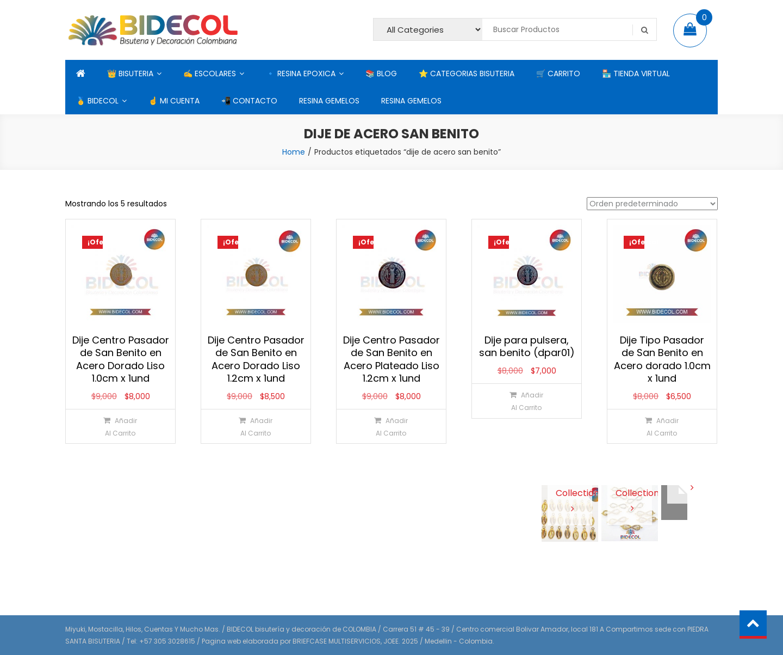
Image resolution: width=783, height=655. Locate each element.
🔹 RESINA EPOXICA (300, 73)
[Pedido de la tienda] (652, 203)
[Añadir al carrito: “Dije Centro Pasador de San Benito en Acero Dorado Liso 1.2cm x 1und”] (255, 426)
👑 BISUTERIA (130, 73)
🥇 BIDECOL (97, 100)
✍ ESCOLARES (209, 73)
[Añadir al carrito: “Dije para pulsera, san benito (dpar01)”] (526, 401)
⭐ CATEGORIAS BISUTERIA (466, 73)
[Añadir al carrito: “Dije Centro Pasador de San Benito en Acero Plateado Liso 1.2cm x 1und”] (390, 426)
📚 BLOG (381, 73)
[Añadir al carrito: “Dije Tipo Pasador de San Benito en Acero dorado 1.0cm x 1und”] (661, 426)
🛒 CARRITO (558, 73)
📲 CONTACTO (249, 100)
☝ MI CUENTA (174, 100)
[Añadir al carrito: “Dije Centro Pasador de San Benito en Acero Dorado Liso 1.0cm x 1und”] (120, 426)
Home (293, 151)
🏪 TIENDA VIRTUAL (636, 73)
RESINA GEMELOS (329, 100)
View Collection (570, 492)
